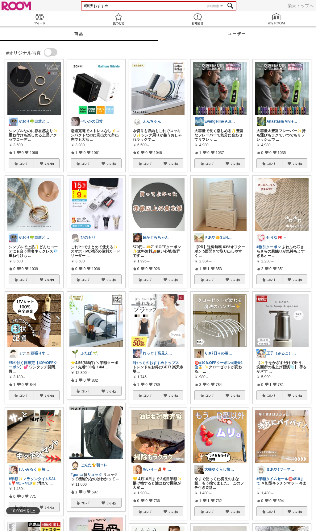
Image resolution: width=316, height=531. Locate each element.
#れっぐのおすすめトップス (156, 363)
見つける (118, 18)
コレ (23, 163)
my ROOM (276, 18)
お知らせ (197, 18)
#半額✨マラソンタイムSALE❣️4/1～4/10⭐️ (32, 481)
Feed (39, 18)
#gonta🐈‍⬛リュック (86, 474)
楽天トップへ (301, 5)
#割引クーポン (268, 247)
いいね (49, 163)
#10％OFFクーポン (215, 363)
